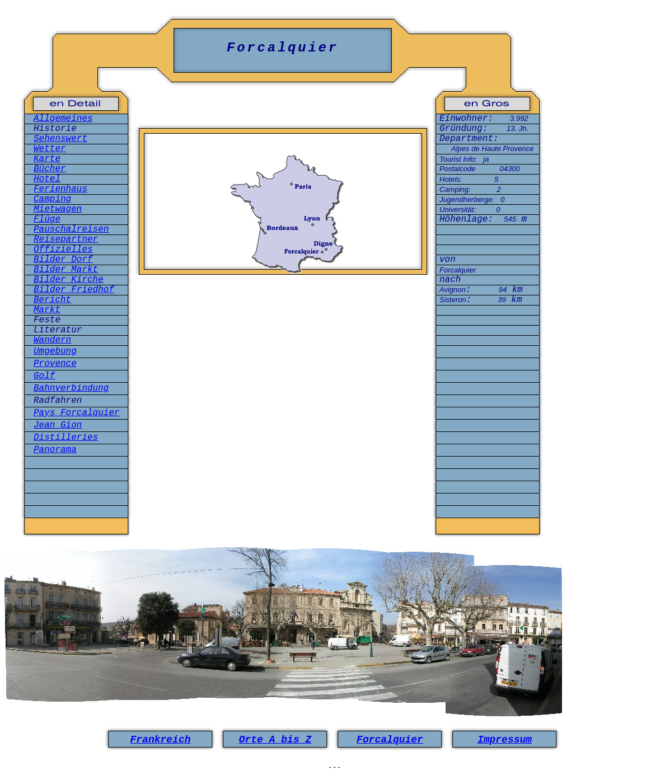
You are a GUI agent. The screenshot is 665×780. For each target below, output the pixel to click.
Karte (47, 159)
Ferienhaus (60, 189)
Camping (52, 199)
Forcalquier (390, 739)
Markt (47, 310)
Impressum (504, 739)
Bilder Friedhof (74, 290)
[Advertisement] (283, 332)
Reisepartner (66, 239)
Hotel (47, 179)
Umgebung (55, 351)
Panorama (55, 450)
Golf (44, 376)
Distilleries (66, 438)
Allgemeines (63, 119)
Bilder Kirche (69, 280)
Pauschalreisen (71, 229)
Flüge (47, 219)
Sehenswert (60, 139)
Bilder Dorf (63, 260)
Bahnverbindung (71, 388)
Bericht (52, 300)
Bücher (50, 169)
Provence (55, 364)
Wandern (52, 340)
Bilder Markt (66, 270)
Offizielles (63, 250)
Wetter (50, 149)
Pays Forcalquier (77, 413)
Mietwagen (58, 209)
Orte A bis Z (275, 739)
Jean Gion (58, 425)
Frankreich (160, 739)
